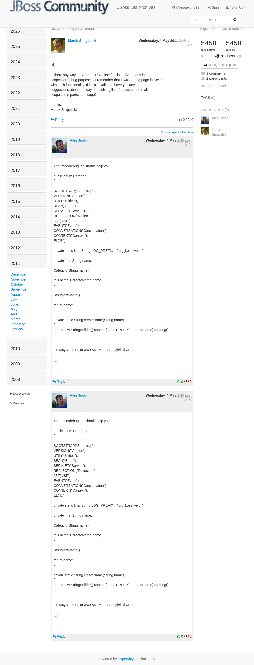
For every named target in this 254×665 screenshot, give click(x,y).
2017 (15, 170)
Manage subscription (220, 65)
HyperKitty (126, 659)
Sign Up (235, 7)
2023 (15, 77)
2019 (15, 139)
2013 (15, 232)
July (14, 299)
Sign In (215, 7)
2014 (15, 217)
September (19, 289)
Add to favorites (215, 86)
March (15, 319)
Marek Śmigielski (82, 41)
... (56, 360)
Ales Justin (79, 140)
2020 (15, 124)
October (17, 284)
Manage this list (186, 7)
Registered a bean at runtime (221, 29)
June (14, 304)
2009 (15, 364)
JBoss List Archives (83, 7)
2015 (15, 201)
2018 (15, 155)
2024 (15, 62)
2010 (15, 348)
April (14, 314)
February (18, 324)
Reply (57, 120)
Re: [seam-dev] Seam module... (75, 29)
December (19, 274)
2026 (15, 31)
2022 (15, 93)
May (14, 309)
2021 (15, 108)
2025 (15, 46)
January (17, 329)
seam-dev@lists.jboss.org (221, 56)
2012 (15, 248)
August (16, 294)
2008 (15, 379)
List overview (19, 393)
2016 (15, 185)
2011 (15, 263)
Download (17, 403)
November (19, 279)
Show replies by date (177, 132)
